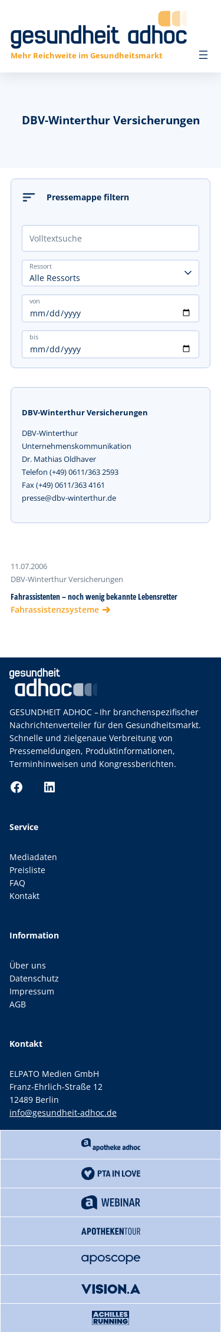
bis (33, 336)
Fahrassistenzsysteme (55, 609)
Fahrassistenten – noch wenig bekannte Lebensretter (94, 596)
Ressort (40, 266)
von (34, 300)
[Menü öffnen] (203, 55)
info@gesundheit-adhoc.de (63, 1112)
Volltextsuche (55, 238)
